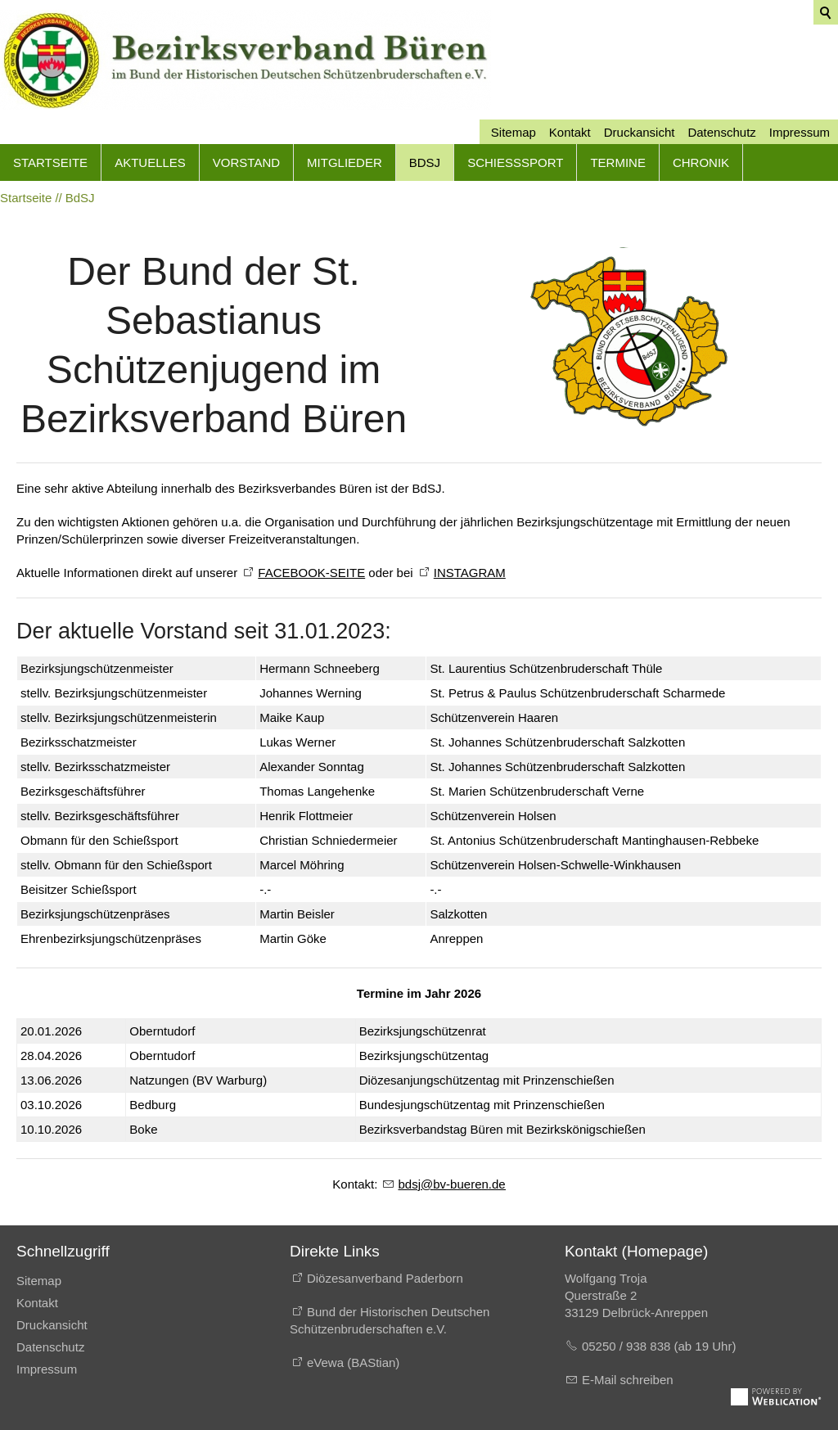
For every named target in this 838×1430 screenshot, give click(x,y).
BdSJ (424, 162)
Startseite (50, 162)
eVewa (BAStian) (353, 1362)
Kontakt (570, 132)
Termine (618, 162)
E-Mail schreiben (628, 1380)
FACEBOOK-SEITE (311, 573)
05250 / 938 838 (628, 1346)
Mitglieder (344, 162)
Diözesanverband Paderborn (385, 1278)
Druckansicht (639, 132)
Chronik (701, 162)
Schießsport (515, 162)
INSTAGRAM (470, 573)
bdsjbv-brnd (452, 1184)
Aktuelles (150, 162)
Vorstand (246, 162)
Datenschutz (721, 132)
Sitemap (513, 132)
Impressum (799, 132)
